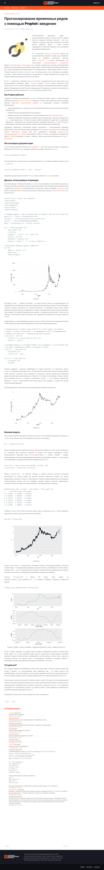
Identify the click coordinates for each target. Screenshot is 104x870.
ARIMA (24, 65)
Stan (18, 134)
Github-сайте (49, 176)
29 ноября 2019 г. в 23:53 (15, 805)
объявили (37, 81)
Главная (7, 8)
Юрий (10, 739)
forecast (40, 60)
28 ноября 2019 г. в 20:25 (15, 787)
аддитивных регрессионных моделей (25, 103)
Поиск (95, 3)
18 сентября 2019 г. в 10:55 (15, 748)
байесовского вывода (19, 132)
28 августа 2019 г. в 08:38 (15, 726)
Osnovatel (11, 713)
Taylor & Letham (24, 100)
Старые (65, 846)
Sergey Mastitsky (13, 789)
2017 (30, 100)
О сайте (22, 8)
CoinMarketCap (61, 188)
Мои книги (15, 8)
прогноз (18, 13)
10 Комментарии (28, 29)
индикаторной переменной (53, 115)
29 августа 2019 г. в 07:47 (15, 732)
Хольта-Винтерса (15, 65)
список (33, 450)
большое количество (52, 53)
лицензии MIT (35, 147)
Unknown (11, 744)
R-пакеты (13, 701)
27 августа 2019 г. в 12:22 (15, 721)
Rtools (54, 149)
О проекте (97, 867)
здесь (58, 56)
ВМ (10, 728)
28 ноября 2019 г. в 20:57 (15, 794)
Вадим (11, 718)
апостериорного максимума (48, 129)
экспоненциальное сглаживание (56, 63)
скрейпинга (18, 188)
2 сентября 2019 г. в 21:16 (15, 742)
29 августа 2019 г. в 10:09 (15, 737)
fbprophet (8, 138)
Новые (7, 846)
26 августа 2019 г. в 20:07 (15, 716)
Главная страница (9, 13)
